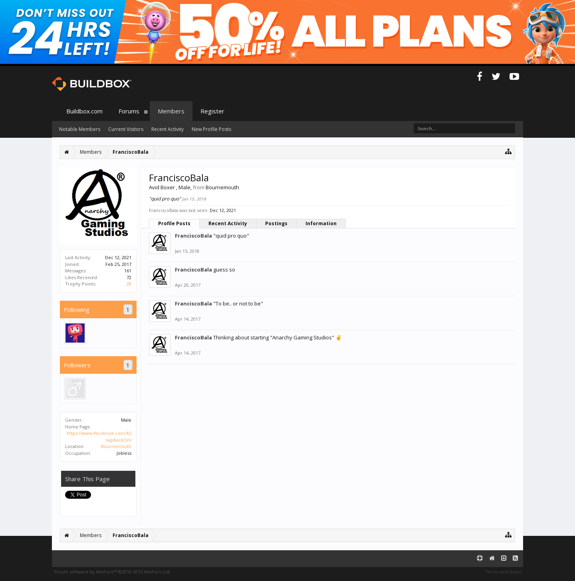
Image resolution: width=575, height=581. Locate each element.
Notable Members (79, 129)
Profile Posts (174, 223)
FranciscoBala (193, 235)
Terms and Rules (503, 572)
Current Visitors (125, 129)
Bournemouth (116, 446)
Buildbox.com (84, 111)
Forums (129, 111)
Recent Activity (227, 223)
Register (212, 111)
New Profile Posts (211, 129)
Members (171, 111)
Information (321, 223)
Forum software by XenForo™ (112, 572)
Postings (276, 223)
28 (129, 284)
